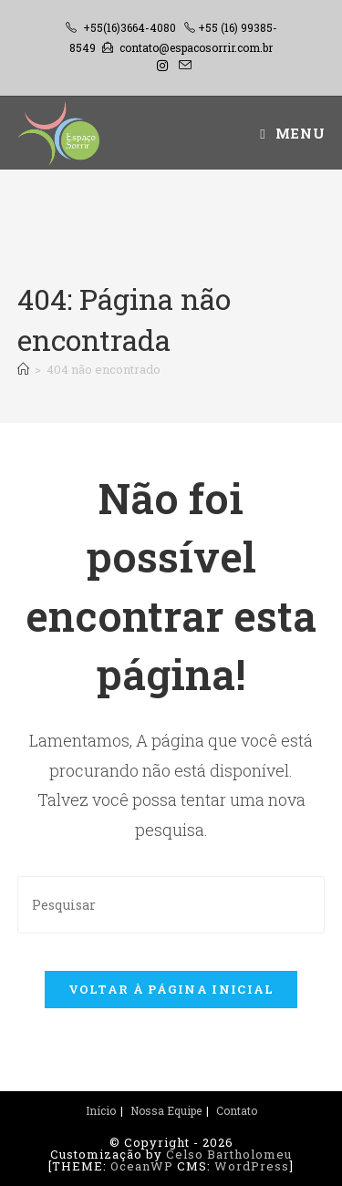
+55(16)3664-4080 (129, 27)
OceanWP (141, 1166)
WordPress (251, 1166)
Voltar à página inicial (171, 989)
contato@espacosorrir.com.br (196, 47)
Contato (236, 1110)
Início (101, 1110)
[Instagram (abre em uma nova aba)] (162, 65)
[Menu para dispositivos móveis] (292, 133)
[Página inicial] (23, 369)
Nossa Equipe (166, 1110)
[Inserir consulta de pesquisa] (171, 904)
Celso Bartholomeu (229, 1154)
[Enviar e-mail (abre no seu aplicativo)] (182, 65)
